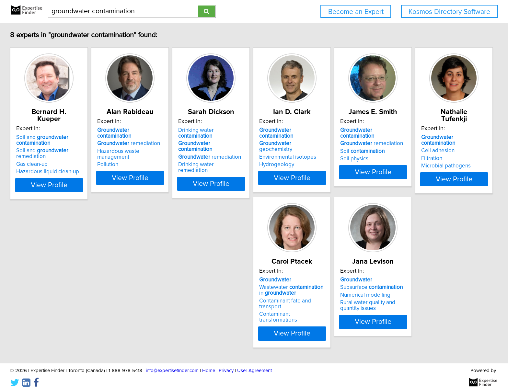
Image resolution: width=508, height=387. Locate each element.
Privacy (226, 363)
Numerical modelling (237, 294)
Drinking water (247, 130)
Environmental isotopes (337, 145)
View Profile (58, 177)
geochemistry (342, 138)
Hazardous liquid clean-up (48, 164)
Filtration (27, 294)
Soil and (43, 133)
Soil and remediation (43, 146)
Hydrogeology (326, 153)
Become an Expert (356, 11)
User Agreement (254, 363)
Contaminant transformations (149, 307)
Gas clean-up (33, 157)
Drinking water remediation (245, 153)
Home (208, 363)
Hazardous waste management (152, 145)
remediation (145, 138)
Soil (428, 145)
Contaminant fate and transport (152, 299)
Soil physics (420, 153)
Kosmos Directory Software (449, 11)
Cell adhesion (34, 286)
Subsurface (243, 286)
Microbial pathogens (42, 301)
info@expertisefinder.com (172, 363)
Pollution (124, 153)
